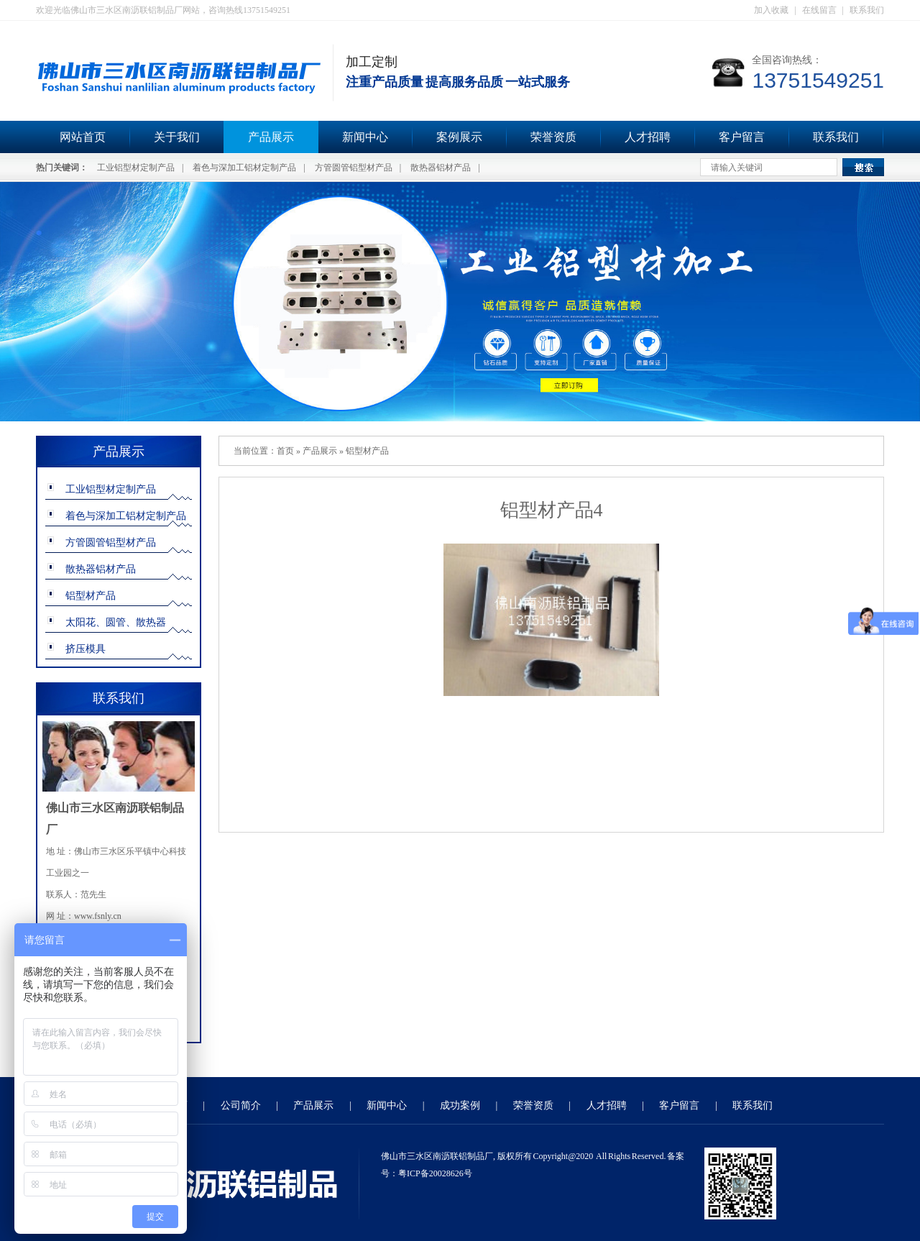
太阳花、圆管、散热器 (115, 622)
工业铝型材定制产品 (136, 167)
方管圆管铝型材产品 (353, 167)
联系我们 (867, 10)
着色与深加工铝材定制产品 (244, 167)
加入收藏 (771, 10)
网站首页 (83, 137)
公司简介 (241, 1105)
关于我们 (177, 137)
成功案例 (460, 1105)
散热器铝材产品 (440, 167)
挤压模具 (85, 649)
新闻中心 (365, 137)
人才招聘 (648, 137)
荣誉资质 (553, 137)
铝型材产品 (90, 595)
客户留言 (742, 137)
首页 (285, 451)
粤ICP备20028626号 (435, 1173)
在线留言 (819, 10)
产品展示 (271, 137)
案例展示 (459, 137)
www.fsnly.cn (97, 916)
